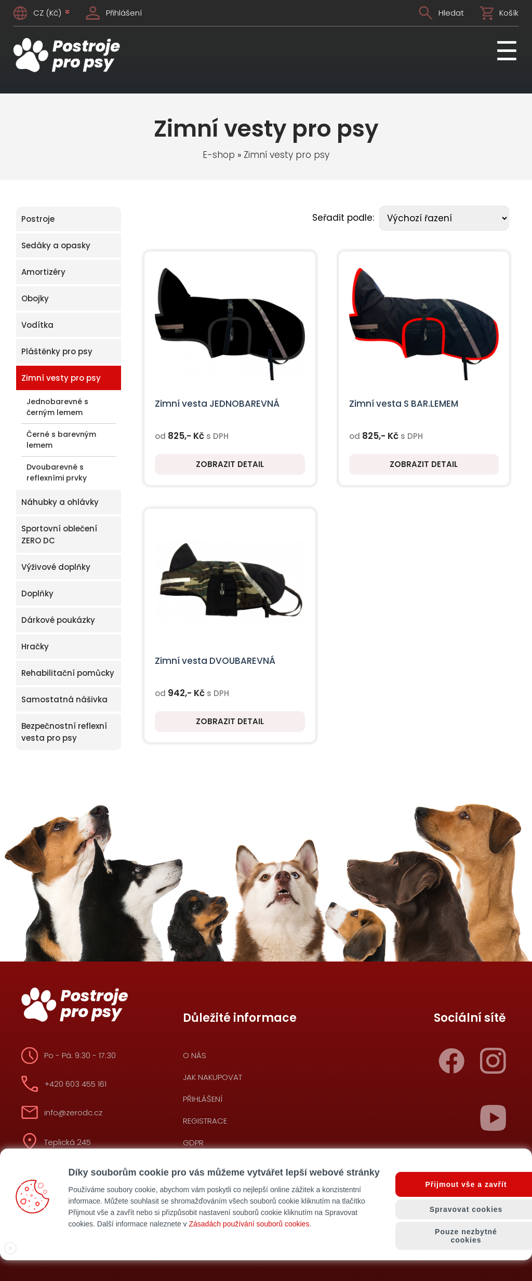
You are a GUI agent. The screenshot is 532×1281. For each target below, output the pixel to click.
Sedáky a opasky (55, 245)
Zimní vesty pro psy (286, 155)
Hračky (35, 646)
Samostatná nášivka (64, 699)
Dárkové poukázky (58, 620)
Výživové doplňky (55, 567)
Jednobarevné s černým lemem (57, 407)
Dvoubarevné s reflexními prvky (56, 472)
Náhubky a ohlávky (60, 502)
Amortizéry (43, 271)
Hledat (451, 12)
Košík (508, 12)
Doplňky (37, 593)
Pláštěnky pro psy (56, 351)
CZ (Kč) (52, 12)
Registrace (205, 1120)
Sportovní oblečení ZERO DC (59, 534)
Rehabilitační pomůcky (67, 673)
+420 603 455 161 (75, 1083)
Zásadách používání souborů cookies (249, 1224)
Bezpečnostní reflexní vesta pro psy (64, 731)
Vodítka (37, 324)
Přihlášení (124, 12)
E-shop (219, 155)
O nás (194, 1055)
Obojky (35, 298)
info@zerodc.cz (73, 1112)
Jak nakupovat (212, 1077)
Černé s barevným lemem (61, 439)
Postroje (38, 219)
